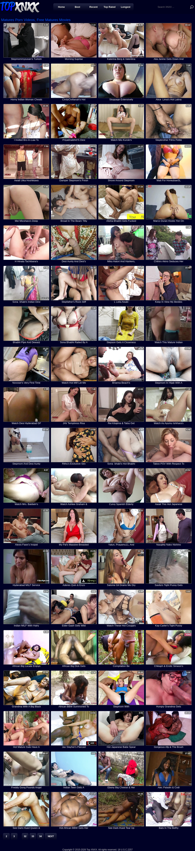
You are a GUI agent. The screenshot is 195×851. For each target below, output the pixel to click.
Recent (93, 7)
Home (61, 7)
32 (25, 836)
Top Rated (110, 7)
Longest (126, 7)
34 (40, 836)
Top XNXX (19, 6)
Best (77, 7)
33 (32, 836)
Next (51, 836)
